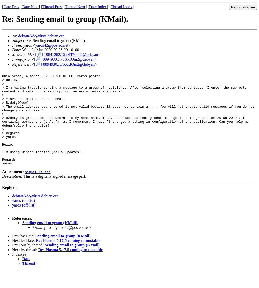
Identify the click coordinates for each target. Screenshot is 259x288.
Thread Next (75, 7)
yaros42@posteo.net (51, 45)
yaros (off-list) (24, 223)
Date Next (30, 7)
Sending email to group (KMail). (50, 241)
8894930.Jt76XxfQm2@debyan (69, 59)
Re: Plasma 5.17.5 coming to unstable (68, 259)
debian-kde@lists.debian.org (41, 36)
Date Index (98, 7)
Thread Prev (52, 7)
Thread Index (121, 7)
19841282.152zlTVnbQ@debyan (71, 54)
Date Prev (11, 7)
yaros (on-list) (23, 219)
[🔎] (39, 54)
